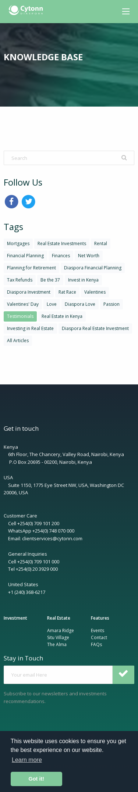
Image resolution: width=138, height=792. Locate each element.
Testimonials (20, 316)
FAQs (96, 644)
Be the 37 (50, 280)
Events (97, 630)
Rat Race (67, 292)
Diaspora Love (80, 304)
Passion (111, 304)
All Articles (18, 340)
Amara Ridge (60, 630)
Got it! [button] (36, 779)
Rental (100, 243)
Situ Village (58, 637)
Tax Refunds (19, 280)
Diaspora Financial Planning (92, 268)
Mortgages (18, 243)
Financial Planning (25, 255)
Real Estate (58, 618)
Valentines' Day (23, 304)
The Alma (57, 644)
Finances (61, 255)
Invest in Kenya (83, 280)
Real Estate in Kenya (62, 316)
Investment (15, 618)
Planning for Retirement (31, 268)
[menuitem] (26, 10)
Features (100, 618)
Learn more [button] (27, 760)
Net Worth (88, 255)
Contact (99, 637)
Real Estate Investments (62, 243)
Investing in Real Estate (30, 328)
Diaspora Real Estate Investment (95, 328)
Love (52, 304)
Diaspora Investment (28, 292)
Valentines (95, 292)
